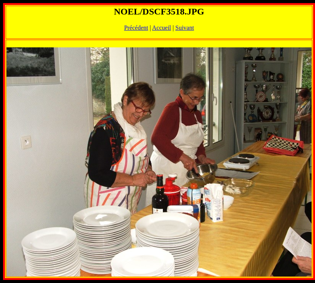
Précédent (136, 27)
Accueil (161, 27)
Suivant (184, 27)
